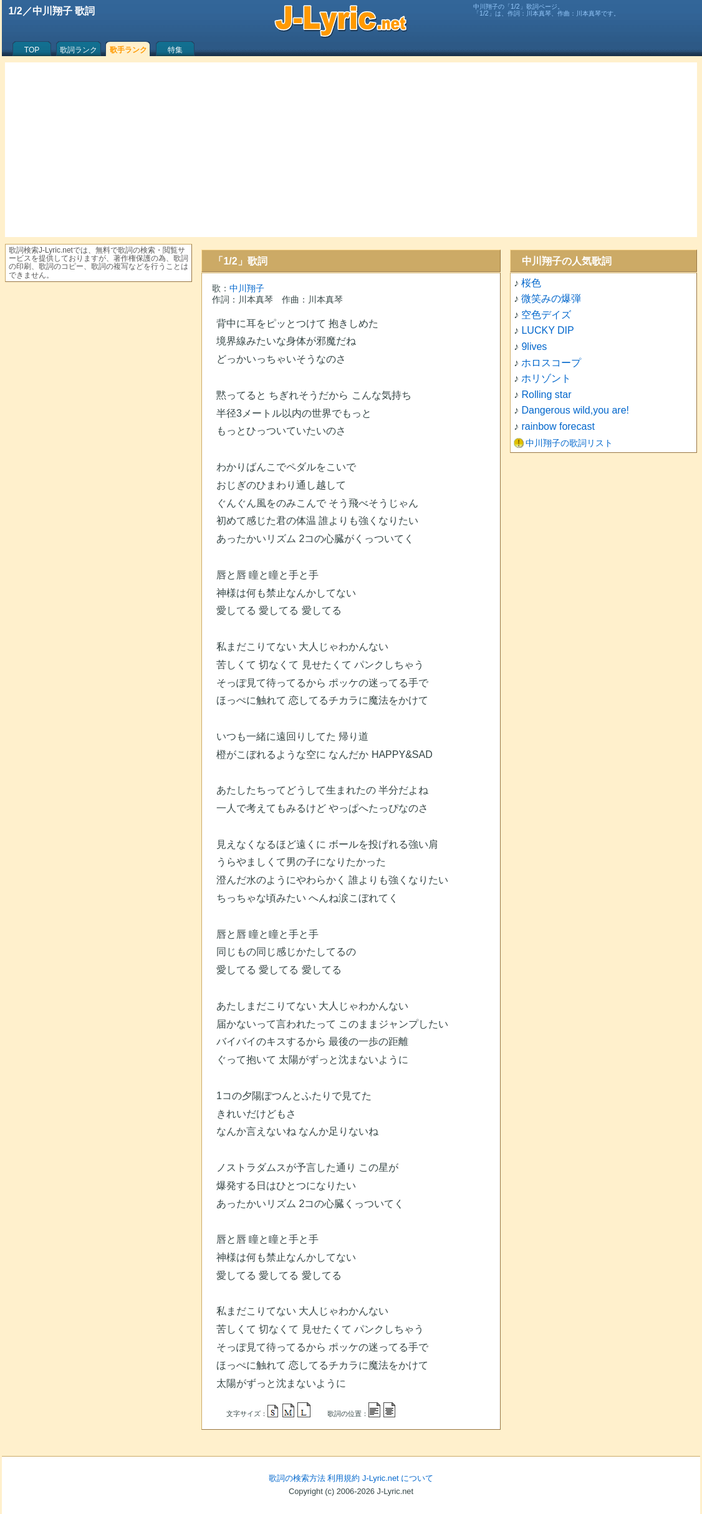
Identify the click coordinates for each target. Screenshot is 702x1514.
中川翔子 (246, 288)
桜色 (531, 283)
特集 (175, 50)
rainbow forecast (557, 426)
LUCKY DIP (547, 330)
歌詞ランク (78, 50)
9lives (534, 346)
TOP (31, 50)
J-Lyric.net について (397, 1478)
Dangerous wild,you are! (575, 410)
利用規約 (343, 1478)
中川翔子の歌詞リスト (569, 443)
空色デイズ (546, 314)
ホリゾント (546, 378)
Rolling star (546, 394)
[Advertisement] (351, 149)
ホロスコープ (551, 362)
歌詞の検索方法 (297, 1478)
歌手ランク (128, 50)
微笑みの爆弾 (551, 298)
